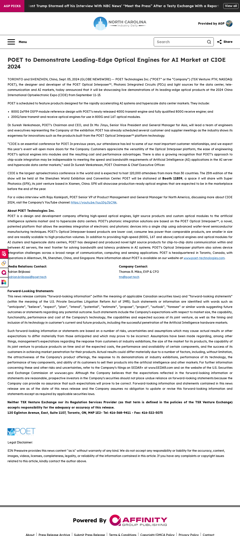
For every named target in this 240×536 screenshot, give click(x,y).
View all (231, 6)
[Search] (179, 42)
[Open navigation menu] (17, 42)
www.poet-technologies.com (204, 258)
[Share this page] (224, 42)
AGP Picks (12, 6)
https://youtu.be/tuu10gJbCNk (94, 202)
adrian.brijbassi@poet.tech (27, 277)
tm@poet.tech (129, 277)
